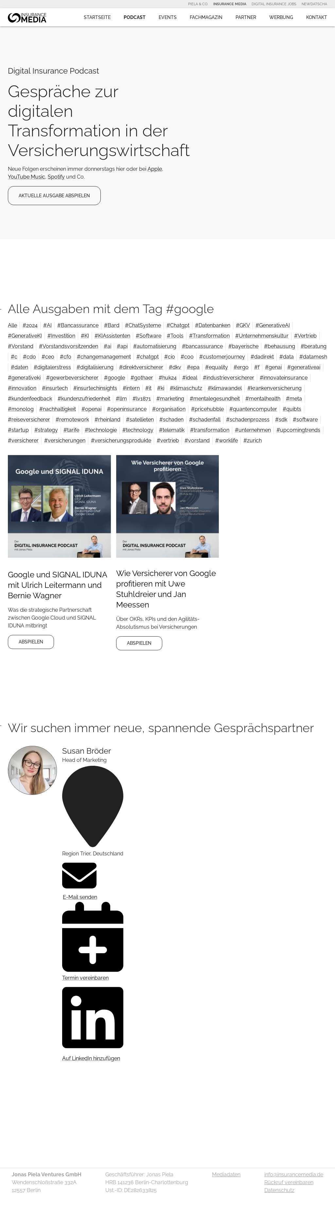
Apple (155, 169)
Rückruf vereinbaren (288, 1182)
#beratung (313, 346)
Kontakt (316, 17)
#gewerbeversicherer (72, 378)
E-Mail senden (79, 879)
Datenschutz (279, 1190)
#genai (273, 367)
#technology (137, 430)
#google (114, 378)
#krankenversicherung (274, 388)
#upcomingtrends (298, 430)
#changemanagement (104, 357)
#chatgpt (147, 357)
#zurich (252, 440)
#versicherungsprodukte (121, 440)
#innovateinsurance (284, 378)
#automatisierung (154, 346)
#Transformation (209, 336)
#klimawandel (225, 388)
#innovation (22, 388)
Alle (12, 325)
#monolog (21, 409)
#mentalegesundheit (215, 398)
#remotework (72, 419)
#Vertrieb (305, 336)
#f (256, 367)
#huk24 (168, 378)
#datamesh (313, 357)
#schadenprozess (248, 419)
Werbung (281, 17)
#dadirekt (262, 357)
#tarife (71, 430)
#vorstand (197, 440)
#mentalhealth (262, 398)
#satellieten (140, 419)
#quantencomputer (253, 409)
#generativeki (24, 378)
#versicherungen (64, 440)
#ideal (189, 378)
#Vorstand (20, 346)
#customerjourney (222, 357)
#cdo (29, 357)
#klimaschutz (186, 388)
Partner (246, 17)
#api (122, 346)
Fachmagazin (206, 17)
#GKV (243, 325)
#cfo (65, 357)
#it (148, 388)
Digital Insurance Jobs (274, 4)
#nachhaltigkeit (57, 409)
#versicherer (23, 440)
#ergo (241, 367)
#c (14, 357)
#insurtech (55, 388)
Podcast (135, 17)
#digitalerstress (52, 367)
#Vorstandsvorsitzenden (68, 346)
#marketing (170, 398)
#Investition (61, 336)
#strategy (46, 430)
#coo (187, 357)
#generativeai (303, 367)
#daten (19, 367)
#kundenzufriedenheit (84, 398)
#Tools (175, 336)
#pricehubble (207, 409)
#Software (148, 336)
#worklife (226, 440)
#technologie (101, 430)
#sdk (281, 419)
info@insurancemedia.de (293, 1174)
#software (305, 419)
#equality (216, 367)
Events (168, 17)
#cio (169, 357)
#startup (18, 430)
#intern (131, 388)
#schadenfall (204, 419)
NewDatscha (314, 4)
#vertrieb (168, 440)
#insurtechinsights (95, 388)
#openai (91, 409)
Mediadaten (226, 1174)
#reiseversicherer (29, 419)
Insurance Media (229, 4)
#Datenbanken (212, 325)
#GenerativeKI (25, 336)
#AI (47, 325)
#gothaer (142, 378)
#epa (193, 367)
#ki (160, 388)
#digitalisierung (95, 367)
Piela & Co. (198, 4)
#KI (85, 336)
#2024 (30, 325)
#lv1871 (141, 398)
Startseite (97, 17)
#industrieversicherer (228, 378)
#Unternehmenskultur (262, 336)
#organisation (168, 409)
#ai (107, 346)
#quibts (292, 409)
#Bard (111, 325)
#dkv (175, 367)
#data (286, 357)
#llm (121, 398)
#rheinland (107, 419)
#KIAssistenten (112, 336)
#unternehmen (253, 430)
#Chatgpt (178, 325)
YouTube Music (26, 177)
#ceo (48, 357)
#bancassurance (202, 346)
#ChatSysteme (143, 325)
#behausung (279, 346)
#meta (294, 398)
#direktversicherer (141, 367)
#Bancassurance (77, 325)
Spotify (56, 177)
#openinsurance (127, 409)
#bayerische (243, 346)
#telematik (172, 430)
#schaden (171, 419)
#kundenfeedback (30, 398)
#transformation (209, 430)
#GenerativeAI (273, 325)
